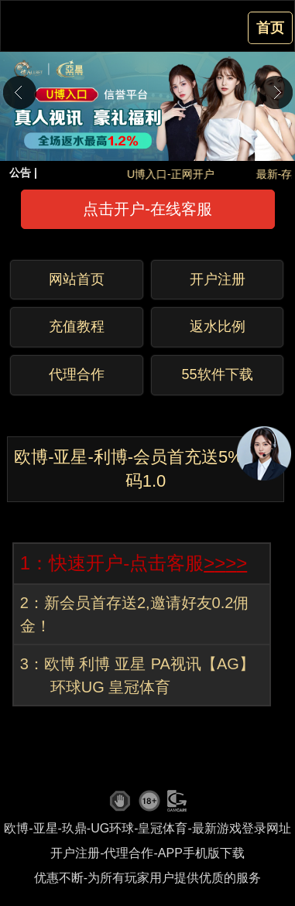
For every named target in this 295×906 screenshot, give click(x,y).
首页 (270, 28)
